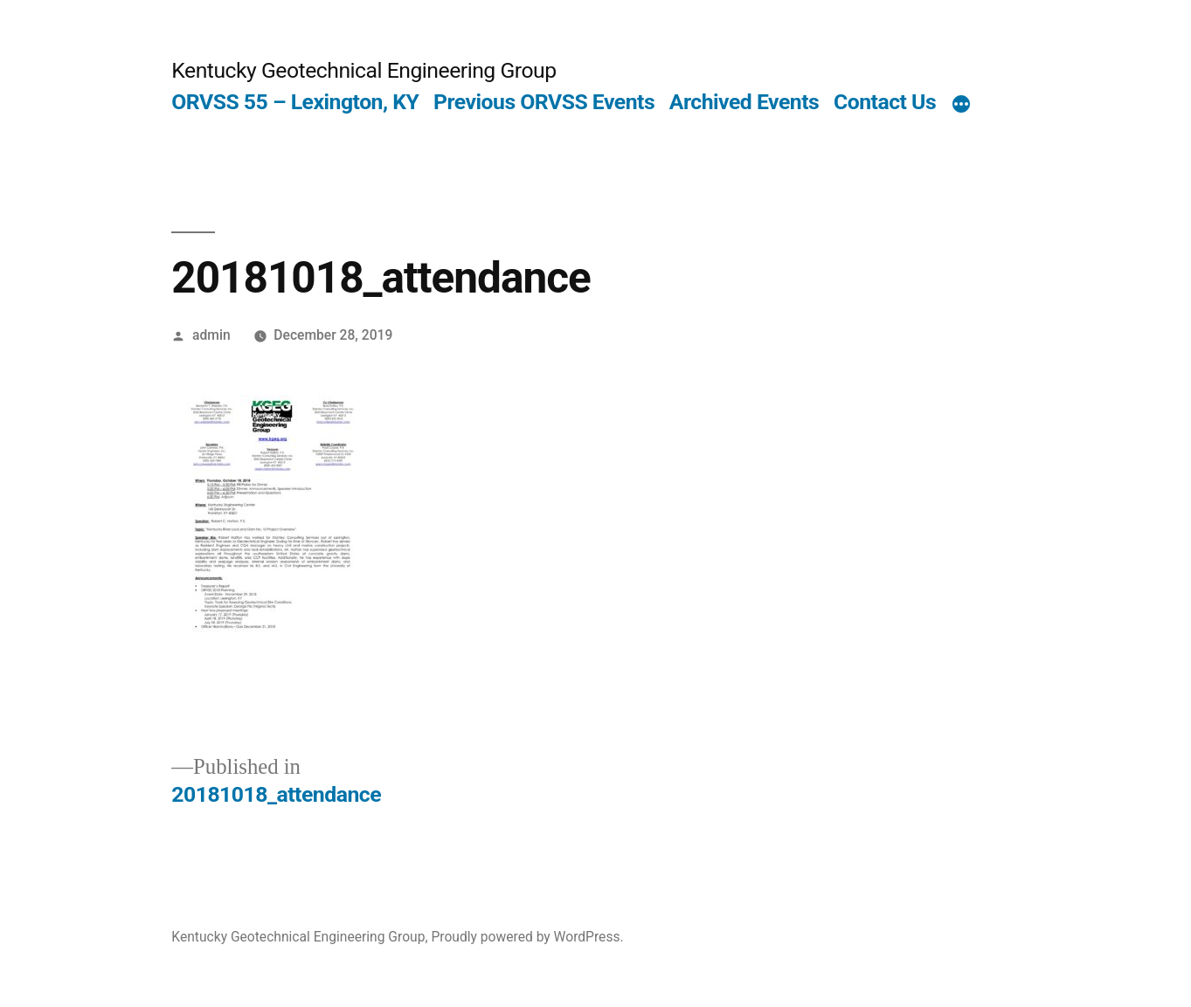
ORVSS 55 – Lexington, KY (295, 101)
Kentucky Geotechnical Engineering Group (363, 70)
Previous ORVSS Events (543, 101)
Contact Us (885, 101)
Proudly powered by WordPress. (527, 936)
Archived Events (744, 101)
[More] (961, 105)
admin (211, 335)
